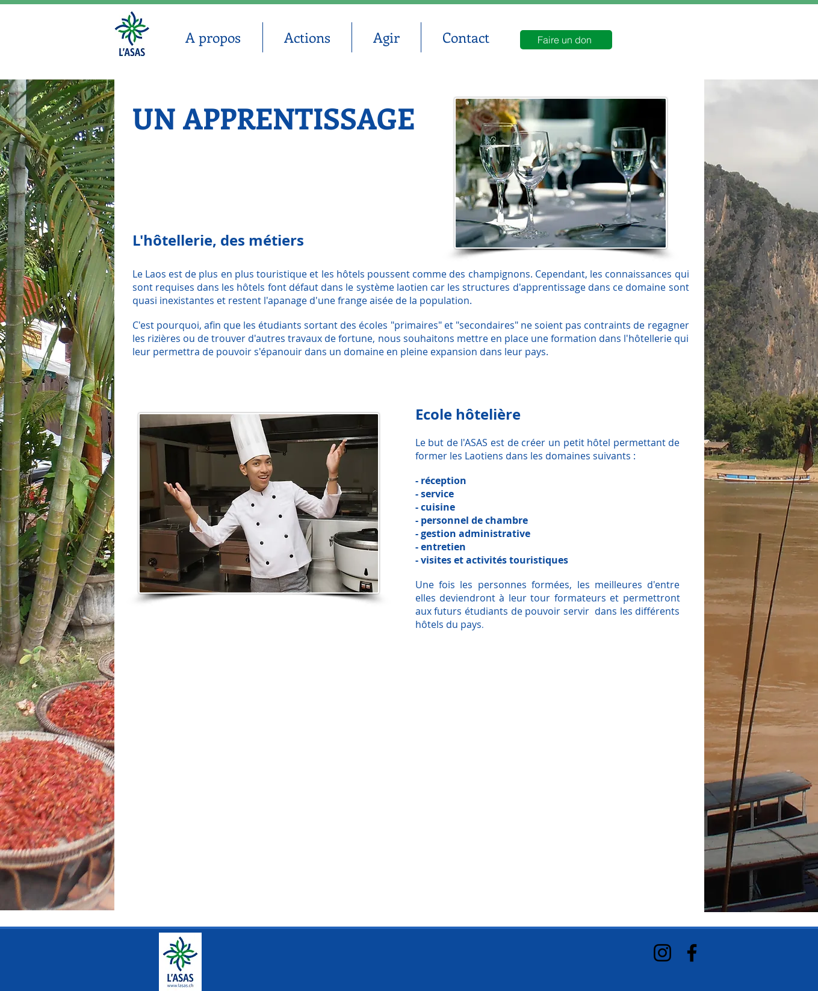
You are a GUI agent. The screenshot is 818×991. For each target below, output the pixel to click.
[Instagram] (662, 953)
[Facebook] (692, 953)
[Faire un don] (566, 39)
